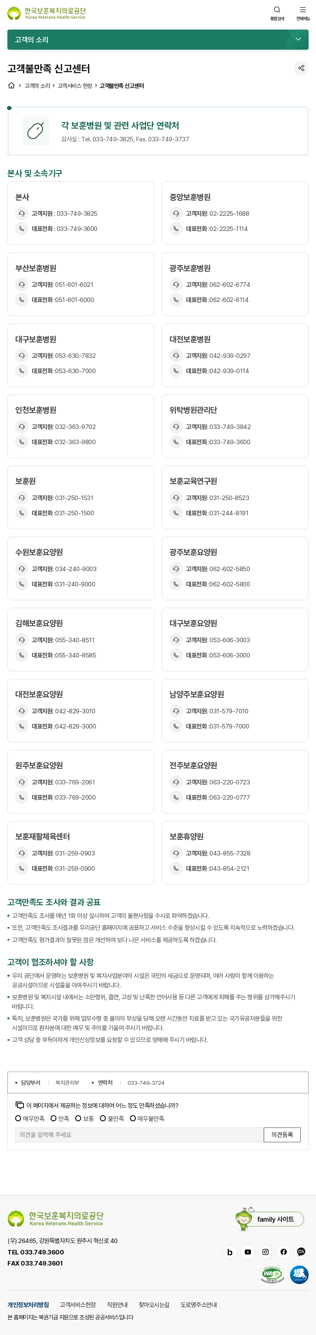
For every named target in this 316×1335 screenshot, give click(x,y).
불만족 (112, 1118)
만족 (60, 1118)
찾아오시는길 (154, 1304)
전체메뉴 (303, 13)
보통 (84, 1118)
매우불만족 (147, 1118)
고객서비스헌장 (78, 1304)
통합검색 (277, 13)
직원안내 (117, 1304)
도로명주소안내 (199, 1304)
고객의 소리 (37, 86)
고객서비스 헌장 (75, 86)
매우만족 (29, 1118)
